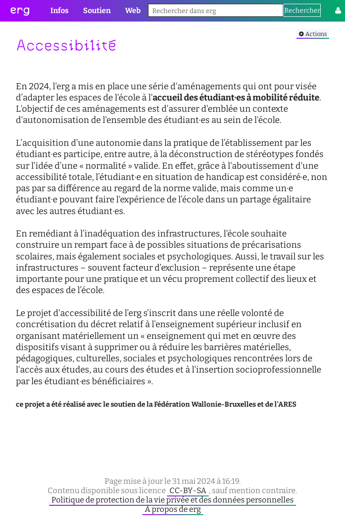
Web (133, 10)
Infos (59, 10)
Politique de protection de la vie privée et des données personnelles (172, 499)
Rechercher (302, 10)
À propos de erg (173, 509)
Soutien (97, 10)
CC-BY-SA (187, 490)
